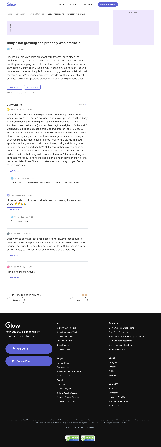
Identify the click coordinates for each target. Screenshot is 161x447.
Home (9, 14)
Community (20, 14)
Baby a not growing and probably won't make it (67, 14)
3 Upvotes (15, 171)
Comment (32, 87)
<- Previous (15, 300)
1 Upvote (14, 209)
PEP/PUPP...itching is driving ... (24, 294)
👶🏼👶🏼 (85, 294)
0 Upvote (14, 87)
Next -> (79, 300)
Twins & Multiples (36, 14)
